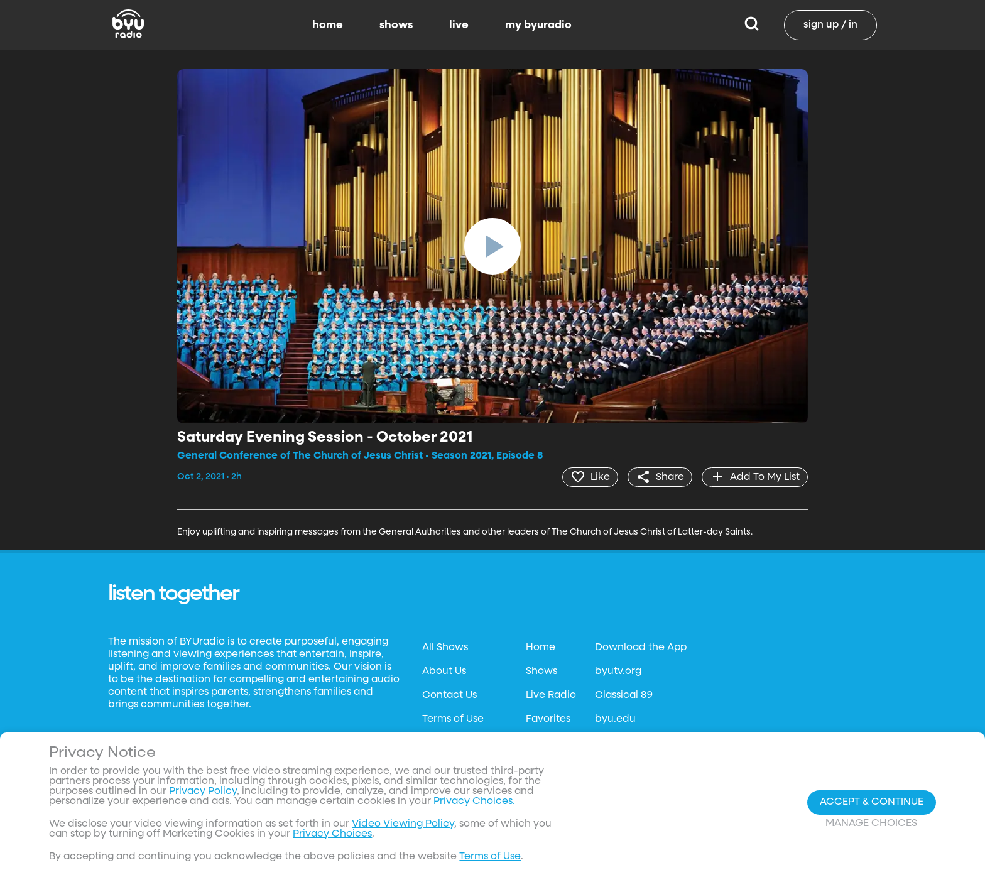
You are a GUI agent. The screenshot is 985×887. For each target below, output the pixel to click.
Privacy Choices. (474, 802)
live (459, 25)
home (327, 25)
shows (396, 25)
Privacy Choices (332, 834)
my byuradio (538, 25)
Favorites (548, 719)
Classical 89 (624, 695)
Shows (541, 672)
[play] (492, 246)
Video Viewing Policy (403, 824)
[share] (660, 476)
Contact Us (449, 695)
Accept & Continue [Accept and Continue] (871, 802)
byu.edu (615, 719)
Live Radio (551, 695)
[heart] (590, 476)
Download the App (641, 648)
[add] (755, 476)
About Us (444, 672)
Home (540, 648)
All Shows (445, 648)
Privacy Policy (203, 791)
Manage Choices (871, 824)
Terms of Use (453, 719)
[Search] (751, 25)
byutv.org (618, 672)
